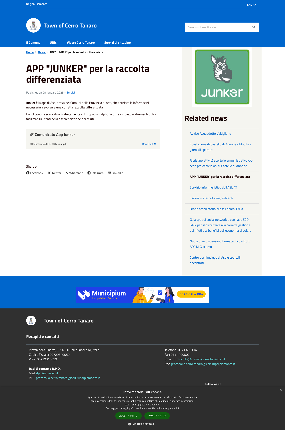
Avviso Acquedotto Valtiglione (210, 133)
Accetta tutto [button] (128, 415)
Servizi (71, 92)
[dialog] (142, 408)
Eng (251, 4)
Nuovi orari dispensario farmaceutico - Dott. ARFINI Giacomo (220, 244)
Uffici (53, 42)
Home (30, 52)
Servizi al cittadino (117, 42)
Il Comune (33, 42)
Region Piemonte (36, 4)
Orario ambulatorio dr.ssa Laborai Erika (216, 208)
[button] (142, 424)
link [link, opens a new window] (177, 408)
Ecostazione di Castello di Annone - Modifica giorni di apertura (220, 147)
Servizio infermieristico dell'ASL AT (213, 187)
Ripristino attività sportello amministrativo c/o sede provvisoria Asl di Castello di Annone (221, 163)
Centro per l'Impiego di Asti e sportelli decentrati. (215, 260)
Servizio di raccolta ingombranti (211, 198)
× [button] (281, 390)
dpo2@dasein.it (47, 373)
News (42, 52)
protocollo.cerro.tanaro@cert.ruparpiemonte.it (68, 377)
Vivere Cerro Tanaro (81, 42)
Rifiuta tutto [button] (157, 415)
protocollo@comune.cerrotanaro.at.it (199, 359)
